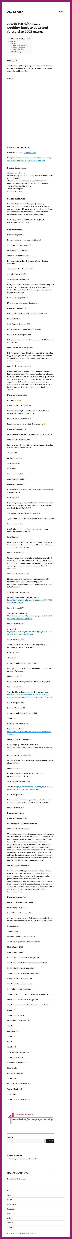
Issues (9, 1200)
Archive (10, 1223)
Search (10, 1137)
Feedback (11, 1209)
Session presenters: (19, 50)
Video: (14, 43)
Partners (10, 1213)
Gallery (10, 1218)
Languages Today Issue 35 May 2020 (22, 1159)
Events (9, 1190)
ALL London (15, 11)
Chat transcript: (17, 52)
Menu (60, 12)
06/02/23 (12, 41)
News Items (11, 1204)
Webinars (10, 1195)
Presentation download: (19, 45)
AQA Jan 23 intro (30, 152)
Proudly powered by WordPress (26, 1233)
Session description (18, 48)
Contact (10, 1227)
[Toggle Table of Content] (28, 38)
